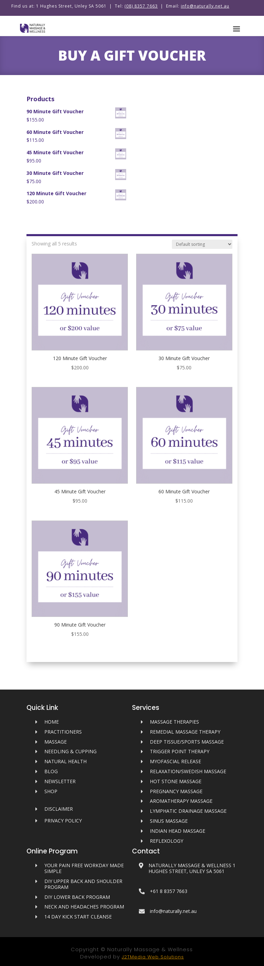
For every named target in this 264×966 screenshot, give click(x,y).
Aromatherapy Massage (181, 801)
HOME (51, 721)
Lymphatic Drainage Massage (188, 811)
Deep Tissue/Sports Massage (187, 741)
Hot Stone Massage (175, 781)
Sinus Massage (169, 821)
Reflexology (166, 841)
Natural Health (65, 761)
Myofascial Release (175, 761)
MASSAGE (55, 741)
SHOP (50, 791)
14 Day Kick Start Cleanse (78, 916)
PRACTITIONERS (63, 731)
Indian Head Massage (177, 831)
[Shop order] (202, 244)
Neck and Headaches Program (84, 906)
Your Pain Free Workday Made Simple (84, 868)
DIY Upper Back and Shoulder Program (83, 884)
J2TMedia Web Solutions (153, 957)
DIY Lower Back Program (77, 897)
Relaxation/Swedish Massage (188, 771)
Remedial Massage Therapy (185, 731)
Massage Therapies (174, 721)
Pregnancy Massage (176, 791)
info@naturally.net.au (205, 6)
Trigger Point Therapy (179, 751)
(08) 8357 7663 (141, 6)
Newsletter (60, 781)
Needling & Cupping (70, 751)
